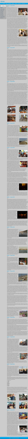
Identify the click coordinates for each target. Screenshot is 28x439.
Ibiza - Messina (1, 13)
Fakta (6, 3)
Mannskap (10, 3)
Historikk (4, 3)
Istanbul (13, 3)
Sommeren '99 (23, 3)
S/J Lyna (2, 1)
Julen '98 (16, 3)
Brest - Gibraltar (1, 11)
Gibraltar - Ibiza (1, 12)
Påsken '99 (19, 3)
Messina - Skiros (1, 14)
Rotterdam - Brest (2, 10)
